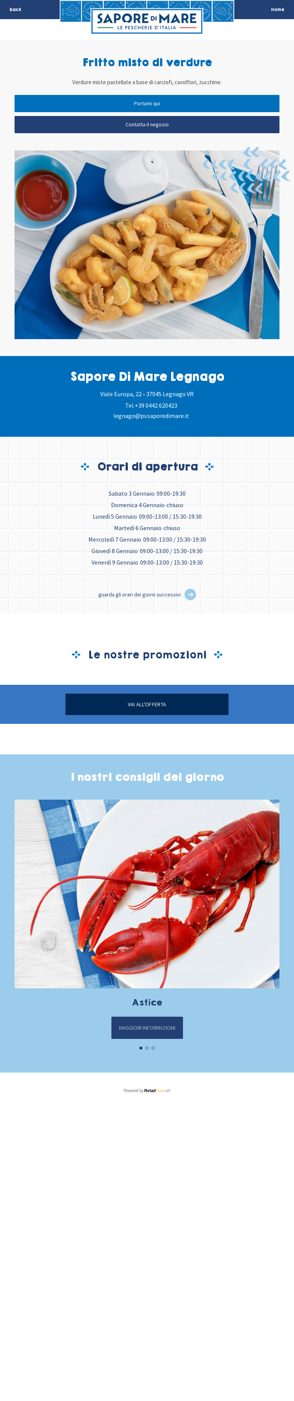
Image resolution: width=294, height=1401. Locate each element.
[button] (190, 594)
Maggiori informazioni (147, 1321)
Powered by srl (147, 1384)
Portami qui (147, 103)
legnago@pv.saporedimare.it (151, 416)
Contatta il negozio (147, 124)
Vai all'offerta (147, 998)
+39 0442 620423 (156, 405)
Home (277, 10)
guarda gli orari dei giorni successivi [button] (139, 594)
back (15, 10)
